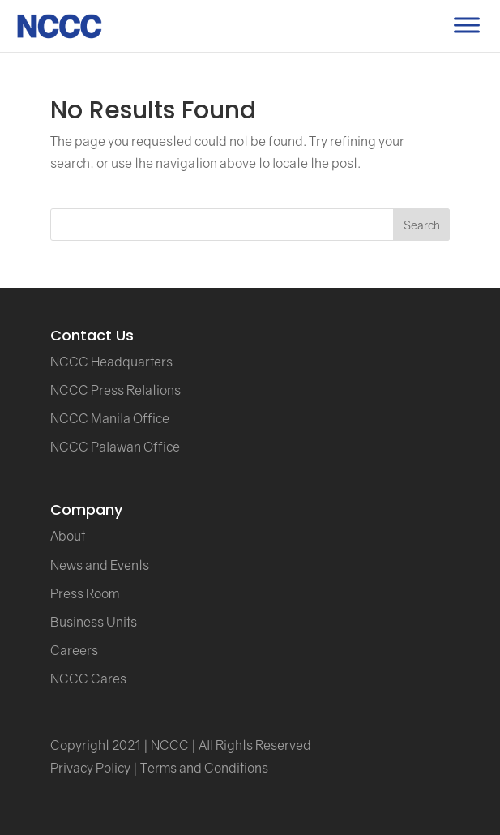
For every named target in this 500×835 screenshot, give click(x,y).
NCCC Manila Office (109, 418)
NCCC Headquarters (111, 361)
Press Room (84, 593)
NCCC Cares (88, 678)
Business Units (93, 622)
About (67, 536)
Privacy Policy (90, 768)
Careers (74, 650)
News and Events (99, 565)
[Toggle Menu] (467, 24)
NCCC (170, 745)
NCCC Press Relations (115, 390)
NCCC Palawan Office (115, 447)
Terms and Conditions (204, 768)
